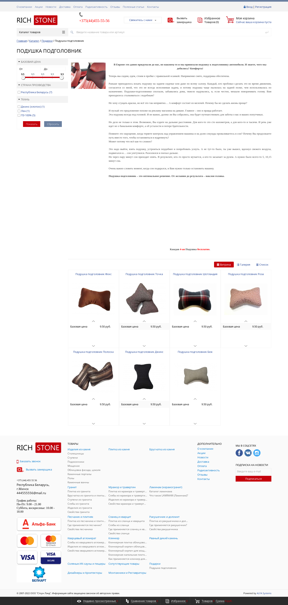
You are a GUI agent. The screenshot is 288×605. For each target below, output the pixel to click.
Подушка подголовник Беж (195, 352)
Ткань (23, 99)
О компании (24, 7)
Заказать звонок (29, 461)
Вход (249, 7)
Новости (51, 7)
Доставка (64, 7)
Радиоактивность (96, 7)
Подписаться (253, 479)
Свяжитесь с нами (142, 20)
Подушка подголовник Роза (246, 274)
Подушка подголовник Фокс (93, 274)
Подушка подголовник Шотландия (195, 274)
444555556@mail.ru (31, 493)
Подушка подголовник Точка (144, 274)
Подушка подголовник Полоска (93, 352)
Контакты (153, 7)
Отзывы (115, 7)
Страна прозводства (34, 85)
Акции (39, 7)
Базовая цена (29, 62)
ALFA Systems (264, 593)
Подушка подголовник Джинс (144, 352)
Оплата (78, 7)
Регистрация (263, 7)
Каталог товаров (42, 32)
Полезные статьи (133, 7)
